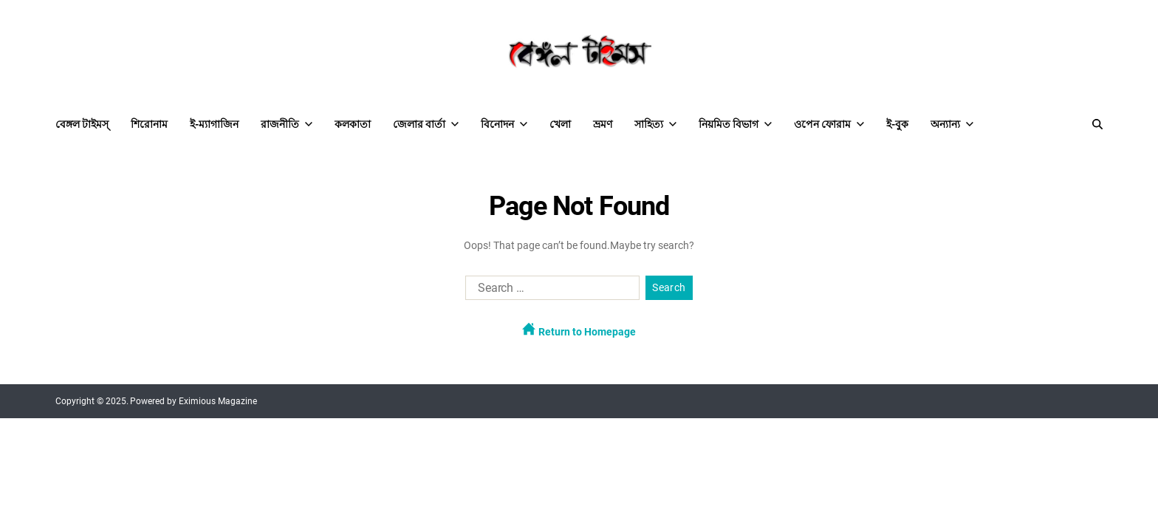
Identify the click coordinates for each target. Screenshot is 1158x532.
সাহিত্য (655, 124)
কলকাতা (353, 124)
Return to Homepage (579, 330)
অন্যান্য (952, 124)
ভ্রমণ (602, 124)
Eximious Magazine (218, 401)
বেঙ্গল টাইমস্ (82, 124)
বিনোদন (504, 124)
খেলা (560, 124)
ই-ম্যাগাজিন (214, 124)
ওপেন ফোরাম (829, 124)
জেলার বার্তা (426, 124)
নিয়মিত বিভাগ (735, 124)
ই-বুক (897, 124)
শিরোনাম (149, 124)
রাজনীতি (286, 124)
